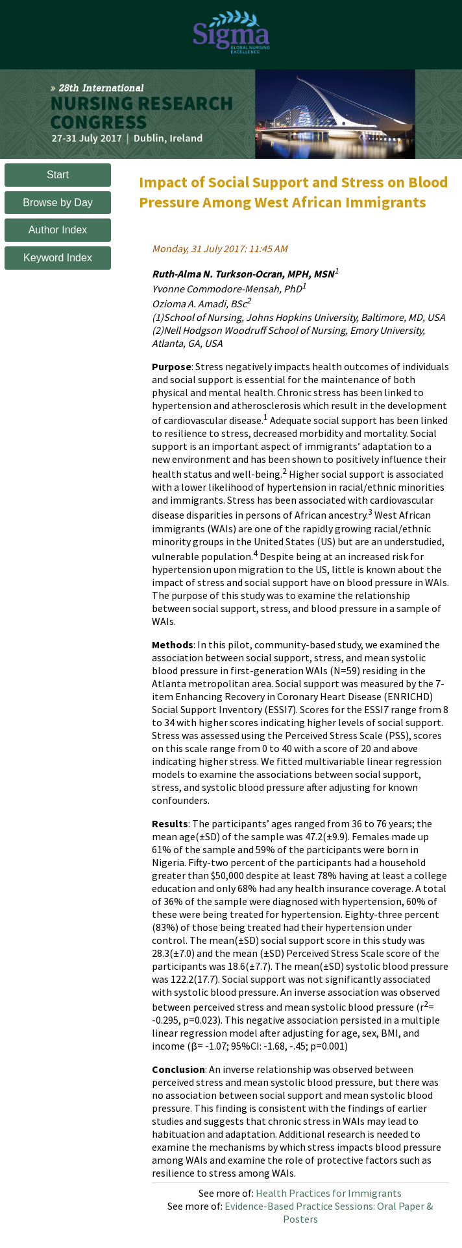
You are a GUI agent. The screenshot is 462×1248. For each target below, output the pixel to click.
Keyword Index (57, 257)
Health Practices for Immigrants (329, 1192)
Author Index (58, 229)
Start (58, 174)
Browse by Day (58, 202)
